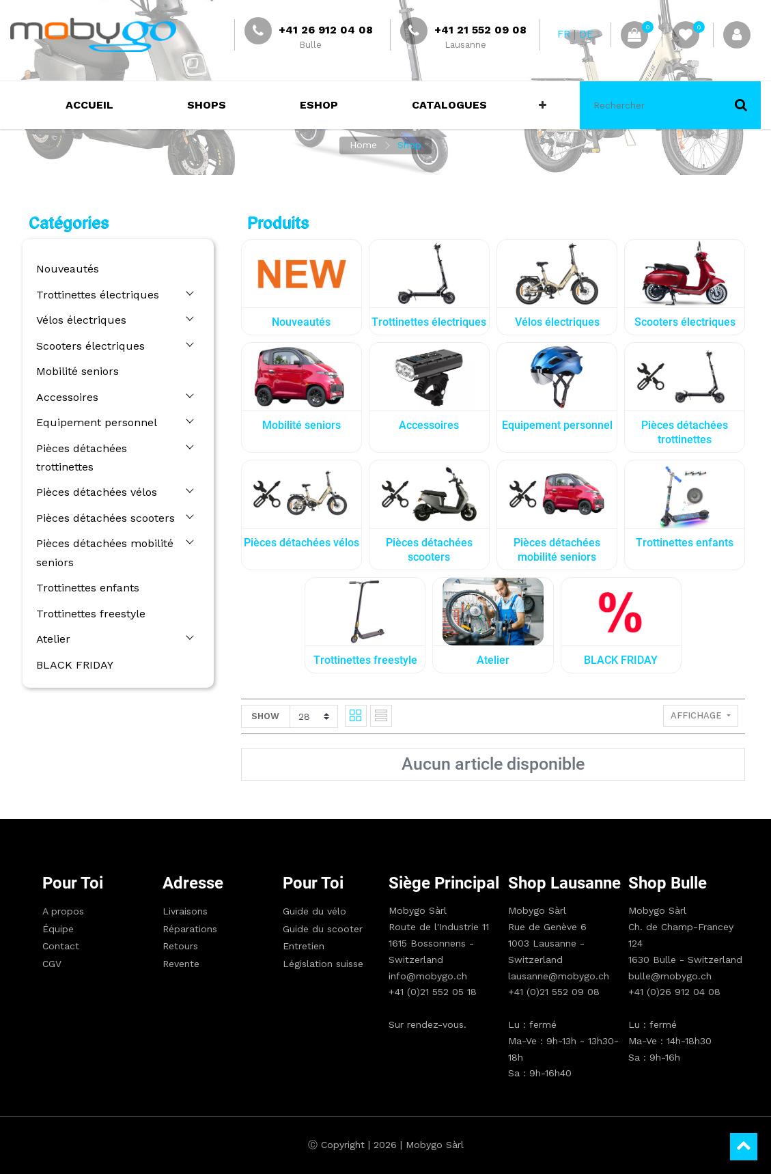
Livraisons (185, 911)
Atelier (53, 638)
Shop (409, 144)
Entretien (303, 945)
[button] (542, 105)
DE (586, 34)
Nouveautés (67, 268)
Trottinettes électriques (97, 294)
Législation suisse (323, 963)
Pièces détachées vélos (96, 492)
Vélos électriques (81, 319)
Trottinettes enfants (87, 587)
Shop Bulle (667, 883)
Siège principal (444, 883)
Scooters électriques (90, 345)
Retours (180, 945)
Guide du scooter (323, 928)
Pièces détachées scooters (105, 518)
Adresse (193, 883)
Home (363, 144)
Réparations (190, 928)
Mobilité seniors (77, 371)
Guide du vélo (314, 911)
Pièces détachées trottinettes (81, 457)
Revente (181, 963)
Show (265, 716)
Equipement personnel (96, 422)
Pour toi (72, 883)
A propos (63, 911)
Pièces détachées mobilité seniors (104, 552)
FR (563, 34)
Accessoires (67, 397)
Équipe (58, 928)
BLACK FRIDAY (74, 664)
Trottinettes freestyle (90, 613)
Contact (60, 945)
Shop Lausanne (564, 883)
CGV (51, 963)
